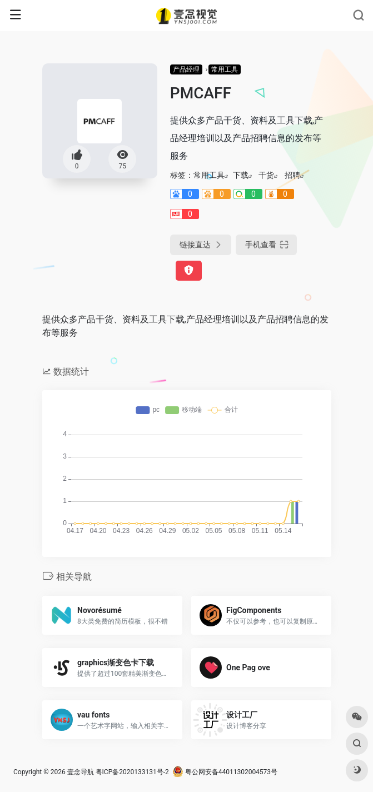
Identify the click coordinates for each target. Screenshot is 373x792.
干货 (266, 175)
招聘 (292, 175)
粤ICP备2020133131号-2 (132, 772)
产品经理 (186, 69)
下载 (240, 175)
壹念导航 (80, 772)
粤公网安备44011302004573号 (224, 772)
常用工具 (224, 69)
